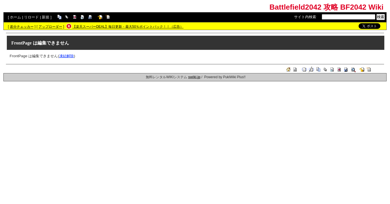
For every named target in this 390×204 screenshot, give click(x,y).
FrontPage (21, 43)
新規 (45, 17)
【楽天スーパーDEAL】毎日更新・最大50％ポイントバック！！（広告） (128, 27)
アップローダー (50, 27)
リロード (31, 17)
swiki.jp (194, 77)
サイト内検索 (305, 17)
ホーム (15, 17)
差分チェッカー (22, 27)
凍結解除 (66, 56)
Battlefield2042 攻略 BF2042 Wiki (326, 7)
